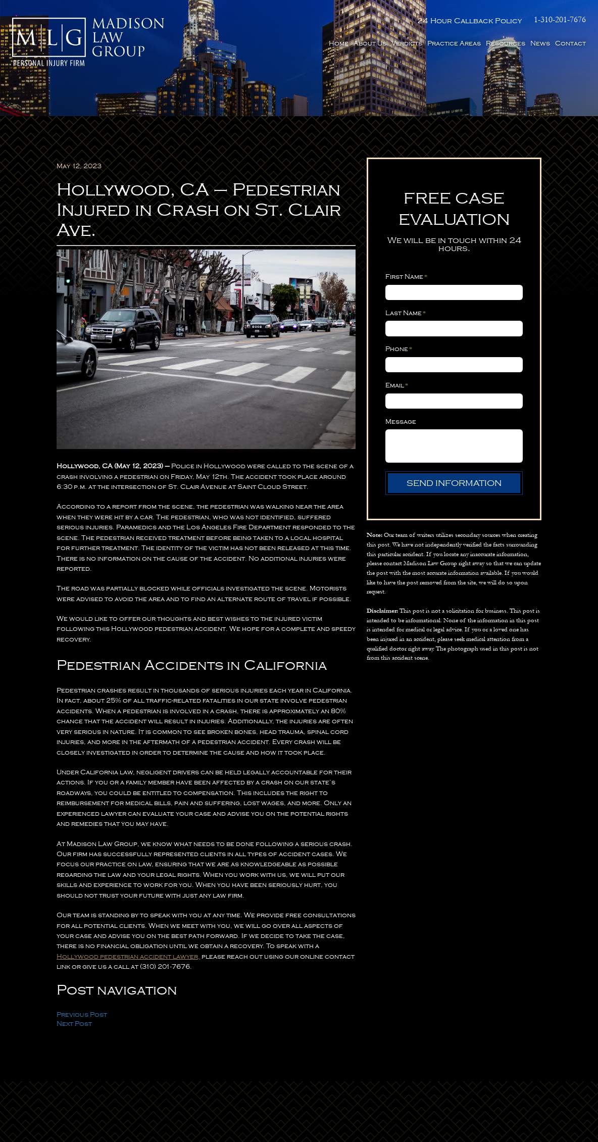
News (540, 43)
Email (397, 385)
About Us (370, 43)
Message (400, 421)
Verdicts (406, 43)
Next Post (74, 1023)
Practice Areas (454, 43)
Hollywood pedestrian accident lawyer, (128, 956)
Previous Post (82, 1014)
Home (338, 43)
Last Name (405, 313)
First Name (406, 276)
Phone (399, 349)
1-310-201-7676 (560, 20)
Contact (570, 43)
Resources (505, 43)
